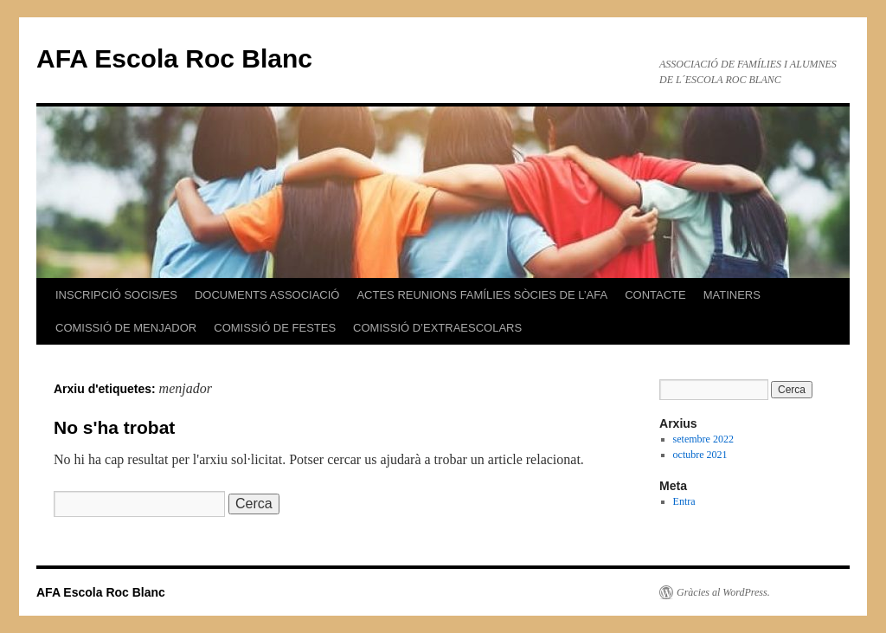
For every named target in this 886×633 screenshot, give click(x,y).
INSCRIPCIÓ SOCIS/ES (116, 294)
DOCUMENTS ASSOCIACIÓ (267, 294)
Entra (684, 501)
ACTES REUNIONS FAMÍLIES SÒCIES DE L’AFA (481, 294)
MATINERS (732, 294)
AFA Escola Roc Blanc (174, 58)
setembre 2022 (703, 439)
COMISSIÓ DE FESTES (275, 327)
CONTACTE (655, 294)
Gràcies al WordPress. (723, 592)
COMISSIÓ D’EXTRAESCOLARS (437, 327)
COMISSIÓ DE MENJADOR (125, 327)
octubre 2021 (700, 455)
